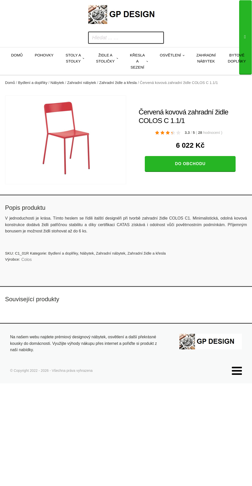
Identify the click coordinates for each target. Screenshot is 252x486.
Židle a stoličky (105, 58)
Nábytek (57, 83)
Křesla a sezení (137, 61)
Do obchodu (190, 164)
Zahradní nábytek (206, 58)
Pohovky (44, 55)
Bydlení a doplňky (32, 83)
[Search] (245, 37)
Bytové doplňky (237, 58)
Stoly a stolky (73, 58)
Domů (17, 55)
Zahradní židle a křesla (118, 83)
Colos (26, 259)
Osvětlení (170, 55)
